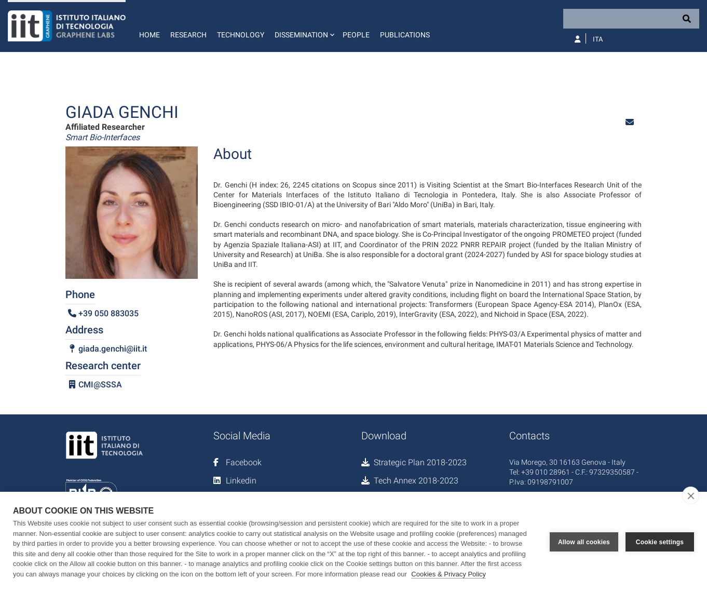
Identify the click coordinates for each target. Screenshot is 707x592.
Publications (405, 35)
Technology (240, 35)
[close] (690, 495)
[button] (303, 26)
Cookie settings (660, 542)
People (356, 35)
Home (149, 35)
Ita (598, 39)
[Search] (631, 19)
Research (188, 35)
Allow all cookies (584, 542)
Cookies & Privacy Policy (448, 574)
